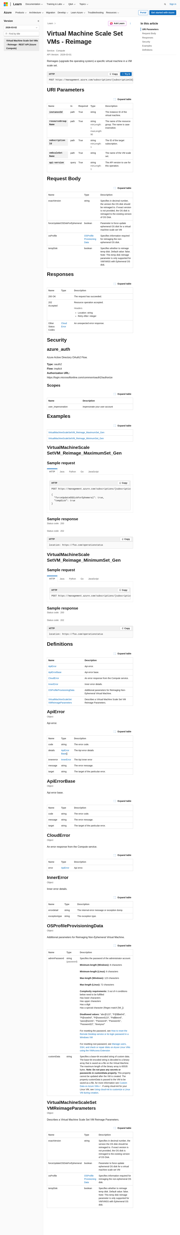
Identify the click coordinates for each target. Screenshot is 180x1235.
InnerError (53, 684)
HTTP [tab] (52, 471)
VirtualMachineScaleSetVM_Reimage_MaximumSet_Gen (76, 432)
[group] (90, 80)
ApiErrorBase (54, 672)
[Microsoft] (6, 4)
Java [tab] (62, 471)
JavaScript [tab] (93, 471)
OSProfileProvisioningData (90, 239)
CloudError (53, 678)
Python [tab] (72, 471)
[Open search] (165, 4)
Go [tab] (82, 471)
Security (146, 41)
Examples (147, 46)
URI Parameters (150, 29)
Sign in (172, 4)
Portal (143, 12)
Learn (50, 23)
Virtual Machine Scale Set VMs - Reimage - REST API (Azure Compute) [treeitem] (22, 44)
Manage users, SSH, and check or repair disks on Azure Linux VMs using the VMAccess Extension (105, 1047)
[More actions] (130, 23)
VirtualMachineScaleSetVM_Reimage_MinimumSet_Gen (76, 438)
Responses (147, 37)
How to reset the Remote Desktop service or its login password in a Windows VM (104, 1034)
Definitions (147, 50)
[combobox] (21, 27)
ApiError (52, 666)
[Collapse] (38, 21)
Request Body (149, 33)
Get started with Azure (162, 12)
